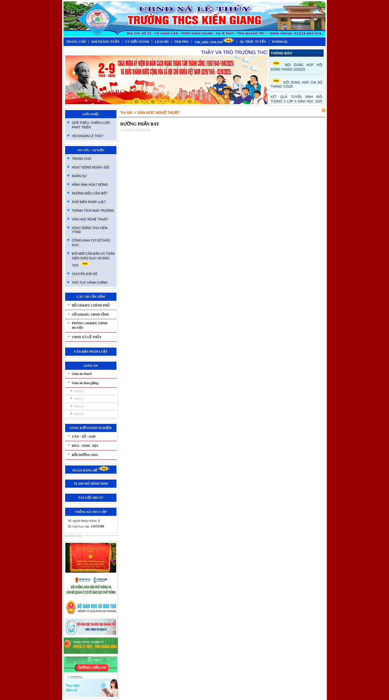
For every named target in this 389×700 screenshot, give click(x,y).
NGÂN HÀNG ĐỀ (90, 470)
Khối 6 (79, 391)
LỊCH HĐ (162, 42)
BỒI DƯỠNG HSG (85, 455)
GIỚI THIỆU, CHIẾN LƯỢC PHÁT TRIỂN (91, 125)
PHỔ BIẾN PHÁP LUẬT (89, 202)
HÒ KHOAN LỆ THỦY (87, 136)
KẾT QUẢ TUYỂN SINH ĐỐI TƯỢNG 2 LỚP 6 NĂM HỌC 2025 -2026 (296, 101)
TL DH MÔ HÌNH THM (91, 484)
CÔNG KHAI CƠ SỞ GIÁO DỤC (91, 243)
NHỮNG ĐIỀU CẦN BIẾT (90, 193)
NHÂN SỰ (79, 176)
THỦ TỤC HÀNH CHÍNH (90, 283)
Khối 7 (79, 399)
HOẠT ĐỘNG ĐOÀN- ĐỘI (90, 167)
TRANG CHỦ (76, 42)
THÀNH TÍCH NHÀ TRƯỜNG (93, 211)
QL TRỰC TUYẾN (253, 42)
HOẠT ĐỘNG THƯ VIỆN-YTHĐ (90, 230)
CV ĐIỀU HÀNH (137, 42)
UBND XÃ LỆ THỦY (87, 337)
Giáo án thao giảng (85, 383)
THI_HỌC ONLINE (214, 40)
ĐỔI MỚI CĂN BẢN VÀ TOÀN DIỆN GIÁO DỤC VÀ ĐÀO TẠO (93, 259)
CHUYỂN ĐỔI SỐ (84, 274)
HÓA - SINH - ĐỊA (85, 446)
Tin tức (126, 112)
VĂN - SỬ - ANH (84, 436)
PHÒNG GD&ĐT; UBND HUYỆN (90, 325)
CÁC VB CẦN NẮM (91, 297)
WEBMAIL (280, 42)
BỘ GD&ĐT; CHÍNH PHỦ (91, 305)
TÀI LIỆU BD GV (90, 498)
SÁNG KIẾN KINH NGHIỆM (91, 428)
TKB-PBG (181, 42)
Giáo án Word (81, 374)
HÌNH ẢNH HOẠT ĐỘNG (90, 185)
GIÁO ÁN (91, 366)
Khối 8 (79, 406)
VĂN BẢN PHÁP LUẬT (91, 352)
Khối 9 (79, 414)
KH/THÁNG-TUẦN (105, 42)
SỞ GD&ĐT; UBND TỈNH (90, 314)
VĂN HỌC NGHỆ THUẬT (90, 219)
